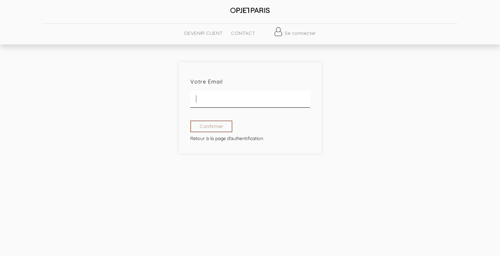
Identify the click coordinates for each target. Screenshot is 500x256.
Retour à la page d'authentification (226, 138)
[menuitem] (203, 33)
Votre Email (206, 81)
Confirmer (211, 126)
